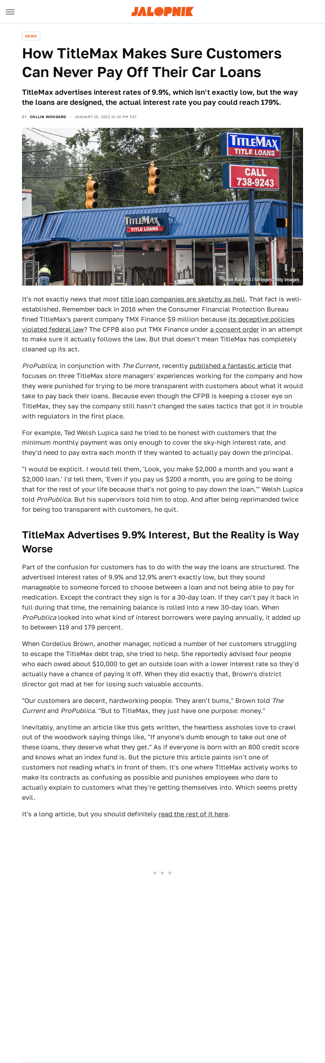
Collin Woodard (48, 117)
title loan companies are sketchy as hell (183, 299)
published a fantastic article (233, 365)
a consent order (234, 329)
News (31, 36)
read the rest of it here (193, 814)
